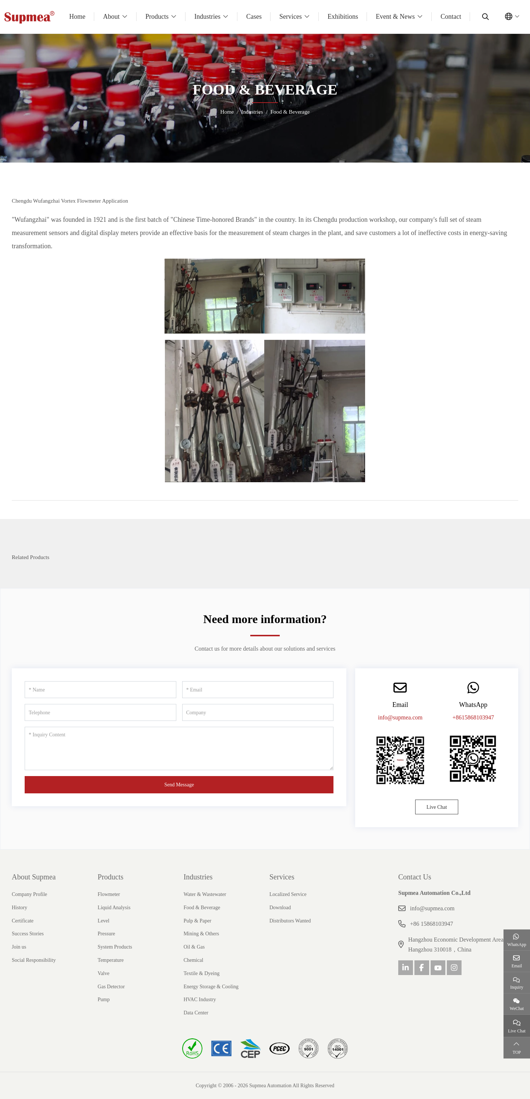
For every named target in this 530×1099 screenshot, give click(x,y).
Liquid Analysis (114, 907)
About (111, 16)
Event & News (395, 16)
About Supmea (34, 877)
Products (157, 16)
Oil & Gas (194, 947)
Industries (207, 16)
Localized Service (288, 894)
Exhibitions (343, 16)
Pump (104, 999)
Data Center (196, 1013)
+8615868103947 (473, 717)
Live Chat (437, 807)
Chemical (194, 960)
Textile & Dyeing (202, 973)
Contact (451, 16)
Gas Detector (111, 986)
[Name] (100, 689)
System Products (115, 947)
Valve (103, 973)
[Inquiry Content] (179, 748)
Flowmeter (109, 894)
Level (103, 921)
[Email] (258, 689)
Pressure (106, 933)
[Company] (258, 712)
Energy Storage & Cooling (211, 986)
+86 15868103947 (431, 924)
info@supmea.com (400, 717)
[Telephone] (100, 712)
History (19, 907)
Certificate (22, 921)
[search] (485, 16)
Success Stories (28, 933)
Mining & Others (201, 933)
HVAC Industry (200, 999)
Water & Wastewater (205, 894)
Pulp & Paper (197, 921)
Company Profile (29, 894)
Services (290, 16)
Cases (254, 16)
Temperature (111, 960)
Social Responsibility (34, 960)
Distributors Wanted (290, 921)
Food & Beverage (202, 907)
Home (77, 16)
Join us (19, 947)
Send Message (179, 784)
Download (280, 907)
